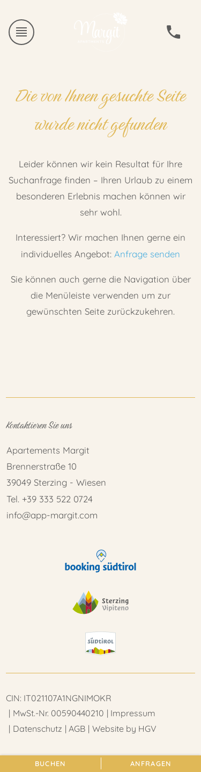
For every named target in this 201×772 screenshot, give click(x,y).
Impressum (132, 713)
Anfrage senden (147, 253)
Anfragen (150, 763)
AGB (77, 728)
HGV (147, 728)
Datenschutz (37, 728)
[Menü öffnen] (21, 32)
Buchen (50, 763)
